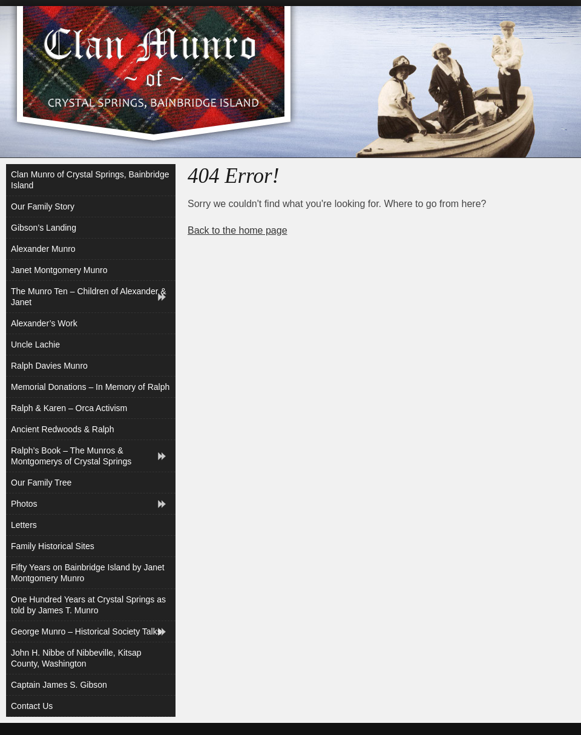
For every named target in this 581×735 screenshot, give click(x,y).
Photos (24, 504)
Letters (24, 525)
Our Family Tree (41, 482)
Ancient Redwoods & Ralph (62, 429)
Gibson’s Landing (43, 227)
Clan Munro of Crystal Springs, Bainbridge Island (90, 180)
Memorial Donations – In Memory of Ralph (90, 387)
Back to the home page (237, 230)
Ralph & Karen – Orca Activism (69, 408)
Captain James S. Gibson (59, 685)
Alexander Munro (43, 249)
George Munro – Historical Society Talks (86, 631)
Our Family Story (42, 206)
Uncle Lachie (35, 344)
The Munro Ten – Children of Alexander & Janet (88, 296)
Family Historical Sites (52, 546)
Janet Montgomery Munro (59, 270)
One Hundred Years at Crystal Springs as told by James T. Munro (88, 605)
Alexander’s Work (44, 323)
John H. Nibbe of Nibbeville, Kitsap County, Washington (76, 658)
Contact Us (32, 706)
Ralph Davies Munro (49, 366)
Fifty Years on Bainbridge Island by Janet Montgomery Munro (88, 572)
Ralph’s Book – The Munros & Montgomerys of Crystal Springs (71, 456)
